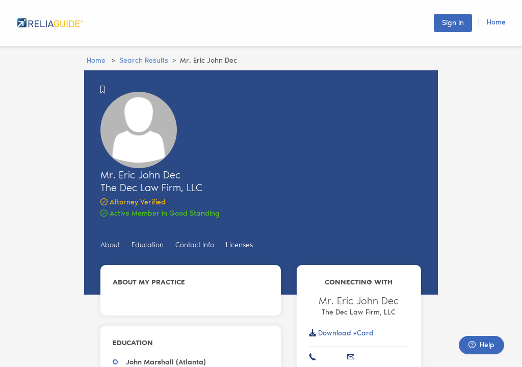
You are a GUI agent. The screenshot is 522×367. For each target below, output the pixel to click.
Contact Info (194, 245)
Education (148, 245)
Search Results (143, 60)
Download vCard (346, 333)
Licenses (239, 245)
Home (496, 22)
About (110, 245)
